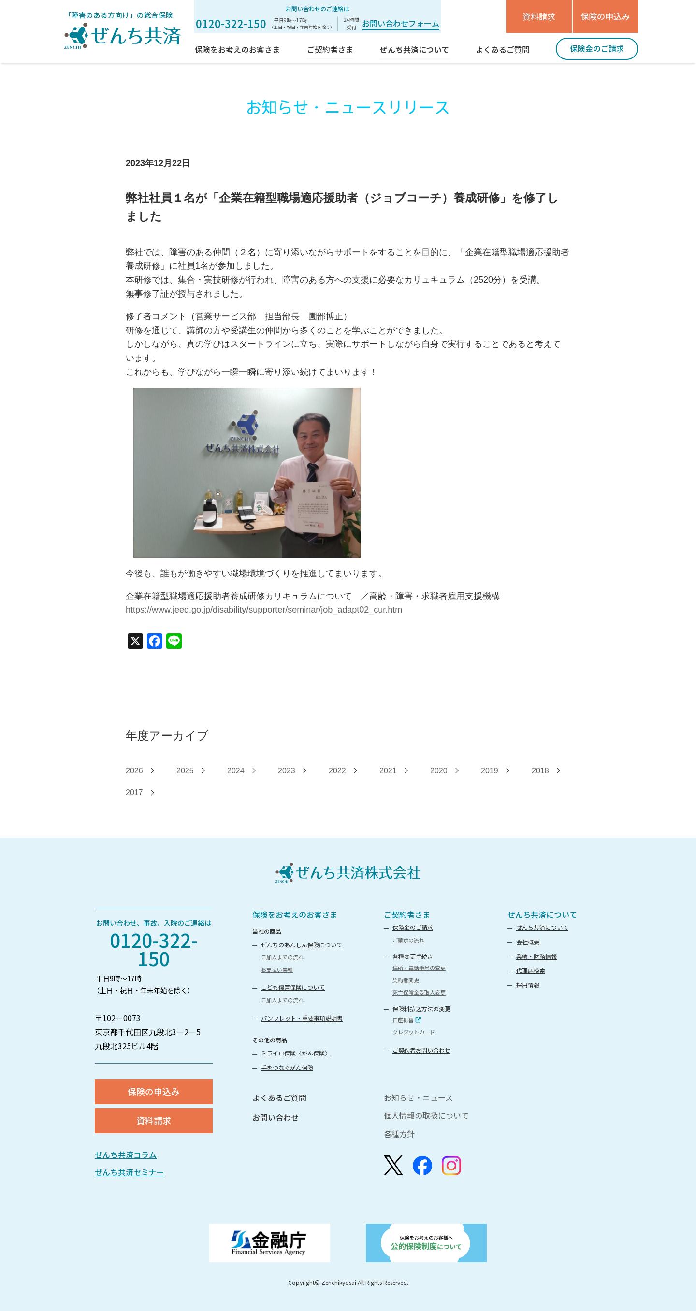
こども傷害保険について (293, 987)
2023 (286, 771)
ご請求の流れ (408, 940)
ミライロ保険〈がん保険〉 (296, 1053)
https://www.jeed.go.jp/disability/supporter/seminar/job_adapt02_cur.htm (264, 609)
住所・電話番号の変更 (419, 967)
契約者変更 (405, 979)
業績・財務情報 (536, 956)
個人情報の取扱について (426, 1115)
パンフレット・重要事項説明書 (302, 1018)
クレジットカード (413, 1032)
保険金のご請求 (412, 927)
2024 (236, 771)
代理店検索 (530, 970)
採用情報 (527, 985)
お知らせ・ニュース (418, 1097)
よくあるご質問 (279, 1097)
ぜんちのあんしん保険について (301, 944)
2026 (134, 771)
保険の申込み (605, 16)
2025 (185, 771)
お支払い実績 (277, 969)
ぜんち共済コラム (126, 1154)
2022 (337, 771)
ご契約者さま (407, 914)
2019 (489, 771)
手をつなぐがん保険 (287, 1067)
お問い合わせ (275, 1117)
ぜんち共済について (542, 914)
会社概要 (527, 942)
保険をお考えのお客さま (294, 914)
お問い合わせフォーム (400, 23)
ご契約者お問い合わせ (421, 1050)
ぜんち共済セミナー (129, 1172)
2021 (388, 771)
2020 (439, 771)
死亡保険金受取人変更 (419, 992)
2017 (134, 792)
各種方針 (399, 1134)
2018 (540, 771)
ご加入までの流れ (282, 957)
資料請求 (538, 16)
